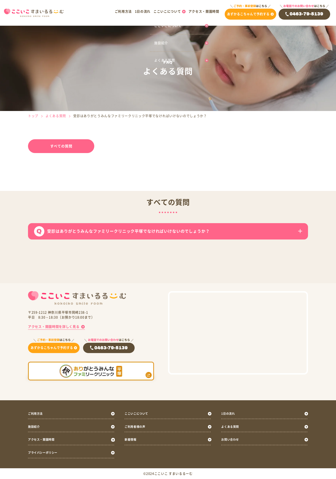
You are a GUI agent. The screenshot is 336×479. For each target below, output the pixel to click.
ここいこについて (167, 11)
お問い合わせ (231, 439)
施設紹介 (35, 426)
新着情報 (131, 439)
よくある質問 (56, 116)
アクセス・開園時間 (204, 11)
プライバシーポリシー (45, 452)
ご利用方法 (123, 11)
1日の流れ (142, 11)
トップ (33, 116)
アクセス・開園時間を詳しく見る (53, 326)
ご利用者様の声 (137, 426)
